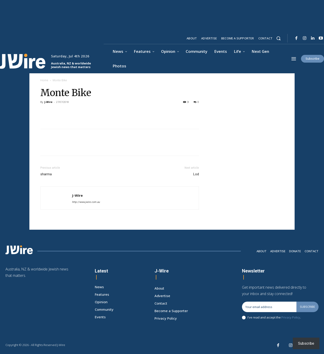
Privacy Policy (290, 317)
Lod (196, 174)
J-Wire (48, 102)
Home (44, 80)
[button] (278, 38)
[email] (269, 307)
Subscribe (307, 307)
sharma (46, 174)
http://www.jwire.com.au (86, 202)
